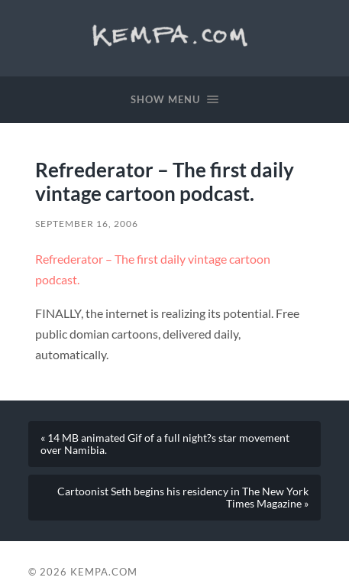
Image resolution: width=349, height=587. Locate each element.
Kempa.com (174, 34)
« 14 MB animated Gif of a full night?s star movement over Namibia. (164, 444)
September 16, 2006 (86, 223)
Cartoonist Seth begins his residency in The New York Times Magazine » (183, 497)
